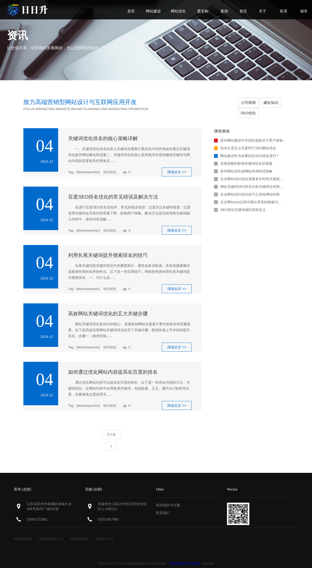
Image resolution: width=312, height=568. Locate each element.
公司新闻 (230, 102)
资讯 (17, 35)
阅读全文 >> (176, 165)
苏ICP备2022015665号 (185, 557)
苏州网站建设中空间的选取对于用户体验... (250, 134)
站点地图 (209, 557)
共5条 (111, 428)
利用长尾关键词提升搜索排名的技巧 (108, 248)
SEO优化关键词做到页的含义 (240, 203)
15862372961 (37, 513)
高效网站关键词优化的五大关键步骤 (108, 307)
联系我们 (163, 506)
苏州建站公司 (104, 532)
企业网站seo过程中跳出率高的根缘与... (247, 196)
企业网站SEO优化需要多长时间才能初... (248, 172)
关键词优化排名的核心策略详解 (103, 132)
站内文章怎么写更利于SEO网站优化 (245, 142)
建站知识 (254, 102)
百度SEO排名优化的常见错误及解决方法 (113, 190)
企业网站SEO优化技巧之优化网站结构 (247, 188)
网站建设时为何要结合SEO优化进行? (246, 149)
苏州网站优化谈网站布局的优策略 (243, 165)
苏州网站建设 (23, 532)
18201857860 (108, 513)
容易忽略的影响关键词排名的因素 (243, 157)
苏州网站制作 (79, 532)
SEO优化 (278, 102)
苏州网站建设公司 (51, 532)
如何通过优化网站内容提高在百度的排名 (113, 365)
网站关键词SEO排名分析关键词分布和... (248, 180)
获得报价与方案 (168, 499)
